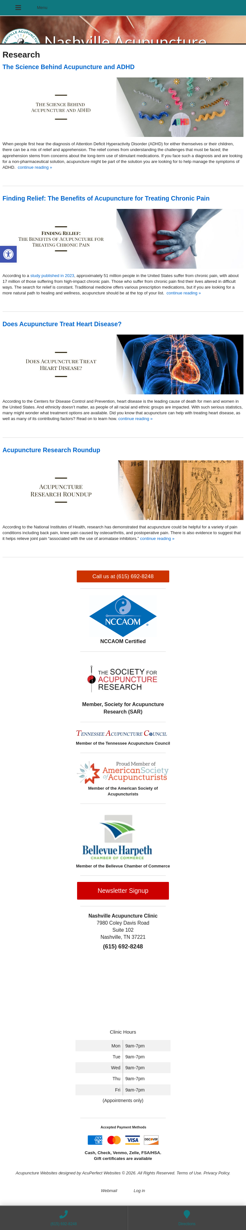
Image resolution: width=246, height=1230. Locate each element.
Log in (139, 1190)
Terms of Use (189, 1173)
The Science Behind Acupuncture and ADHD (69, 66)
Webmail (109, 1190)
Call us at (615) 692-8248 (123, 576)
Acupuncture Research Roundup (51, 449)
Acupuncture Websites (36, 1173)
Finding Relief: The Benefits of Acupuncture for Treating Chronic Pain (106, 198)
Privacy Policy (216, 1173)
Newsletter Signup (123, 890)
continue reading (35, 167)
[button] (8, 254)
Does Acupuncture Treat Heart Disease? (62, 324)
